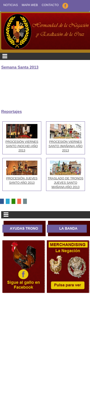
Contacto (50, 5)
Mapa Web (30, 5)
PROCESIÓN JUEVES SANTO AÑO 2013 (21, 178)
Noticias (10, 5)
